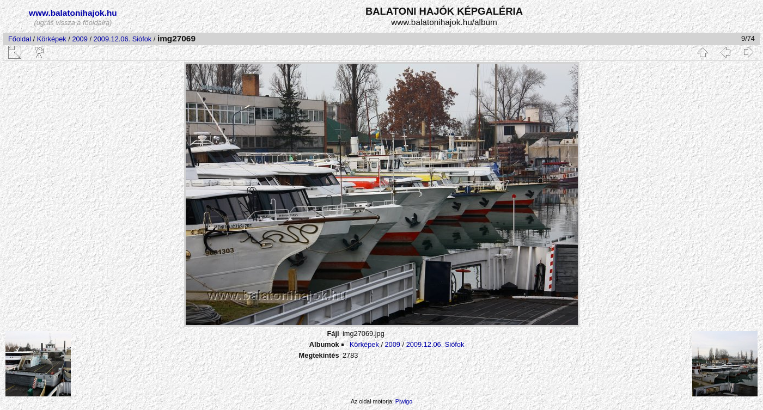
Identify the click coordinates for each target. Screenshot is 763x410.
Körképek (51, 39)
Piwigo (403, 401)
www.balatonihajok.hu (73, 12)
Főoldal (19, 39)
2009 (79, 39)
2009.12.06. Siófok (123, 39)
